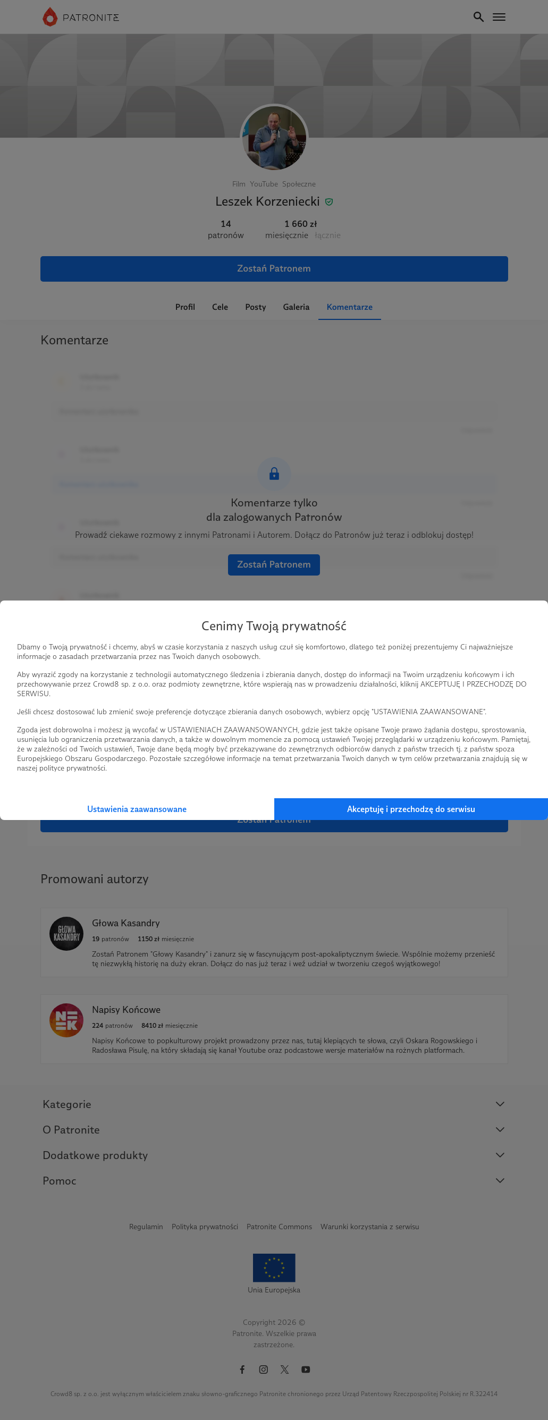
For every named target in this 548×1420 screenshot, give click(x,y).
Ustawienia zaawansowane (137, 809)
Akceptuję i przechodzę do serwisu (411, 809)
